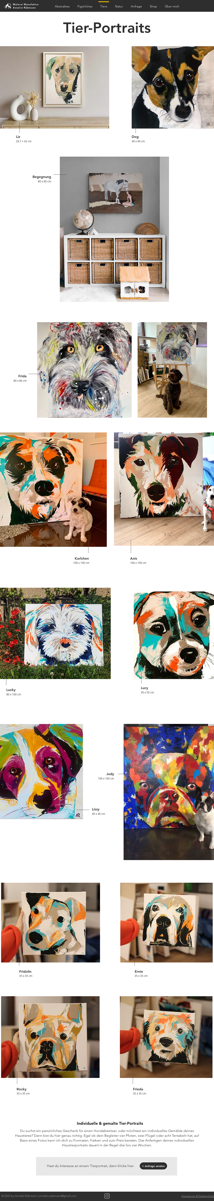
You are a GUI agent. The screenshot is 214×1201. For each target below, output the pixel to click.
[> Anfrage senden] (153, 1165)
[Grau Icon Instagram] (107, 1196)
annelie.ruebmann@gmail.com (57, 1196)
